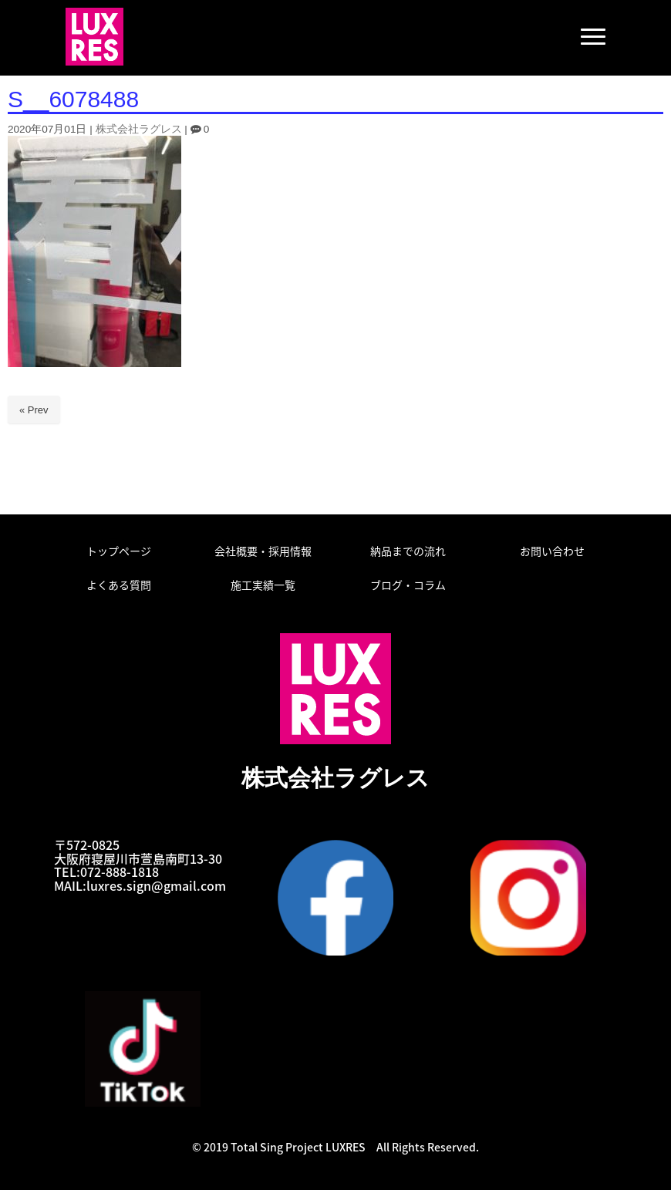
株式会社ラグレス (139, 129)
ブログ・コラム (408, 584)
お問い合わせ (552, 550)
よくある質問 (118, 584)
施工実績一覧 (263, 584)
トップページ (118, 550)
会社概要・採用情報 (263, 550)
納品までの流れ (408, 550)
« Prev (34, 410)
